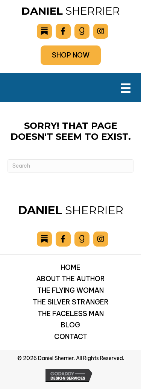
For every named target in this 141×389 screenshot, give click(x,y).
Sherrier (70, 11)
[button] (71, 55)
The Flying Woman (70, 290)
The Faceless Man (71, 313)
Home (70, 267)
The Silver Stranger (71, 302)
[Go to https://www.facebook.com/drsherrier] (63, 31)
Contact (70, 336)
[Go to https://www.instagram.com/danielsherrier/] (100, 31)
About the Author (70, 278)
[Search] (70, 166)
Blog (70, 325)
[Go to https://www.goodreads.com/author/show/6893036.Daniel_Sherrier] (81, 31)
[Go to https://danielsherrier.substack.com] (44, 31)
